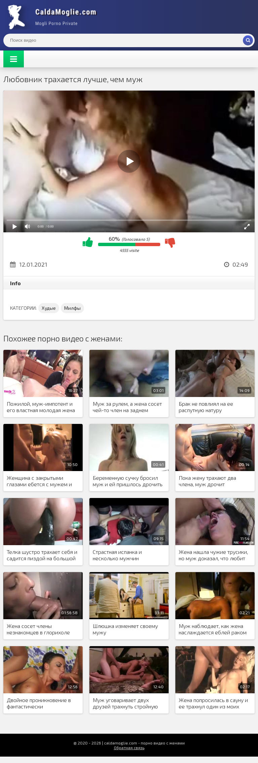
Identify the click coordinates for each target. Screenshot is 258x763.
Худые (49, 308)
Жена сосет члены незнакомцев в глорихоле (38, 629)
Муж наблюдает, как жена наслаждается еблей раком (213, 629)
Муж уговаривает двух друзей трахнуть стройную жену (125, 703)
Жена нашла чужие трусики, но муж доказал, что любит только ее (213, 555)
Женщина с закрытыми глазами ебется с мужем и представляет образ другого (42, 481)
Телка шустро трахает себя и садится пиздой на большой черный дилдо (42, 555)
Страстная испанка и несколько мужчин (117, 555)
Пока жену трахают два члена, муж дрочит (207, 480)
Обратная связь (129, 747)
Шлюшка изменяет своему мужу (125, 629)
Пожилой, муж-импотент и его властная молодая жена (41, 406)
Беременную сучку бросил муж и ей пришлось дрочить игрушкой (128, 481)
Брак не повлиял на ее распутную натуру (206, 406)
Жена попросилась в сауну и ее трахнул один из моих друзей (213, 703)
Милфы (72, 308)
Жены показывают (53, 17)
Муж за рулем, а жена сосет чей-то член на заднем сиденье (127, 407)
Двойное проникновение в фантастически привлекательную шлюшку (40, 703)
